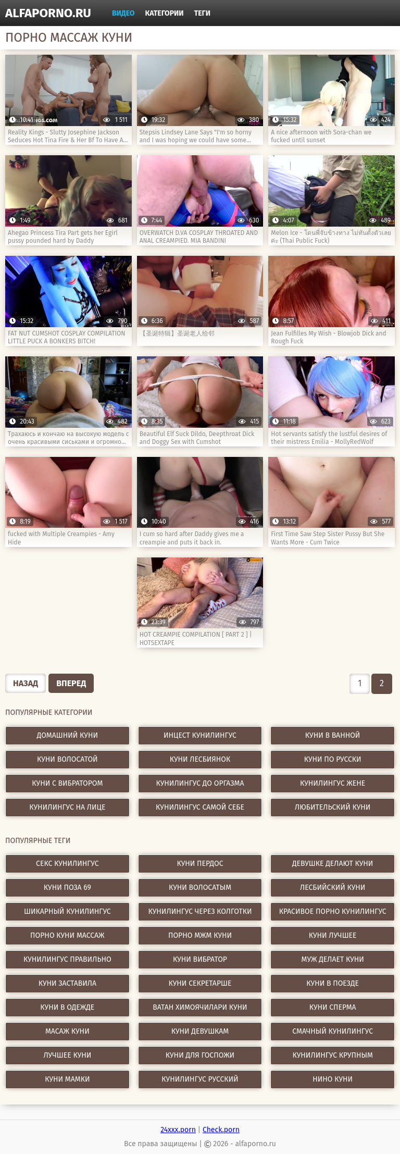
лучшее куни (67, 1055)
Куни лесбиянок (200, 759)
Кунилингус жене (332, 783)
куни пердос (200, 863)
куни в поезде (332, 983)
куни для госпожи (200, 1055)
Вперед (71, 683)
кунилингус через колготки (200, 911)
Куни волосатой (67, 759)
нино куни (332, 1079)
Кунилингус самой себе (200, 807)
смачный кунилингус (332, 1031)
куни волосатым (200, 887)
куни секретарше (200, 983)
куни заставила (67, 983)
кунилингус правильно (67, 959)
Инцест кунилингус (200, 735)
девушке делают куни (332, 863)
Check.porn (221, 1129)
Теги (202, 13)
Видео (123, 13)
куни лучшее (333, 935)
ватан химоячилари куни (200, 1007)
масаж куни (67, 1031)
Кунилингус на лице (67, 807)
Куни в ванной (332, 735)
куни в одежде (67, 1007)
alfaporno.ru (48, 13)
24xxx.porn (178, 1129)
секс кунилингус (67, 863)
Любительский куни (332, 807)
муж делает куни (333, 959)
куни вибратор (200, 959)
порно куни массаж (67, 935)
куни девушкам (200, 1031)
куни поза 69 (67, 887)
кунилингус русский (199, 1079)
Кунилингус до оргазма (200, 783)
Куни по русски (332, 759)
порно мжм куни (200, 935)
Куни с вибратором (67, 783)
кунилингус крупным (333, 1055)
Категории (164, 13)
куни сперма (332, 1007)
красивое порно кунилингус (332, 911)
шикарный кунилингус (67, 911)
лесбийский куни (332, 887)
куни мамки (67, 1079)
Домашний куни (67, 735)
